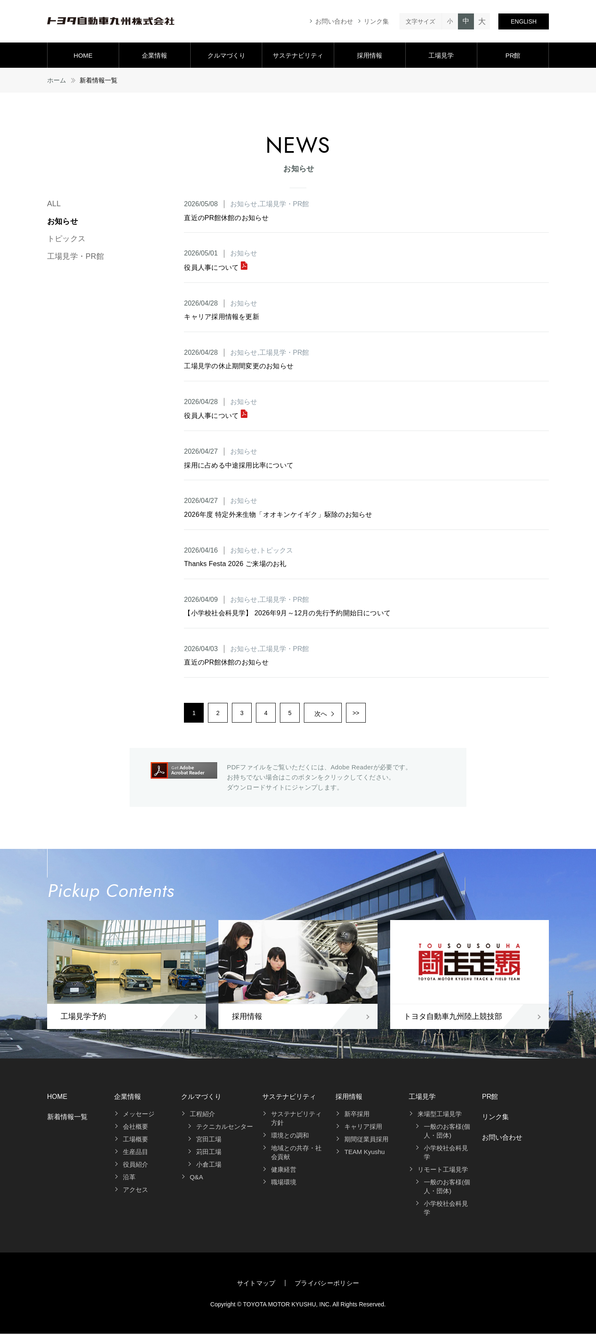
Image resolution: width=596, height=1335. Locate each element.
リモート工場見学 (443, 1170)
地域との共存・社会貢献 (296, 1154)
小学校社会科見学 (446, 1154)
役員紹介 (135, 1165)
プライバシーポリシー (327, 1284)
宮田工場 (208, 1140)
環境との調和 (290, 1136)
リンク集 (376, 21)
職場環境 (283, 1183)
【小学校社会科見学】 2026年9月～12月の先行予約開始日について (287, 613)
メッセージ (138, 1115)
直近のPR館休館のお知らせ (226, 217)
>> (367, 713)
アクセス (135, 1190)
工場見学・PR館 (75, 256)
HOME (83, 55)
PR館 (513, 55)
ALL (54, 203)
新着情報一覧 (67, 1118)
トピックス (66, 238)
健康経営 (283, 1170)
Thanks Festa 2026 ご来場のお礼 (235, 563)
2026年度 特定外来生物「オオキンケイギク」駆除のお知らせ (278, 514)
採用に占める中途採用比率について (238, 465)
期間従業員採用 (366, 1140)
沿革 (129, 1178)
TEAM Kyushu (364, 1153)
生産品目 (135, 1153)
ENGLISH (523, 21)
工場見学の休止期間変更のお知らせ (238, 366)
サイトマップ (256, 1284)
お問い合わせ (334, 21)
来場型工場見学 (440, 1115)
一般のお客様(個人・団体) (447, 1132)
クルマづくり (226, 55)
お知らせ (62, 221)
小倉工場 (208, 1165)
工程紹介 (202, 1115)
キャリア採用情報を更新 (221, 316)
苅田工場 (208, 1153)
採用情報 (369, 55)
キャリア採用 (363, 1127)
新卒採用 (357, 1115)
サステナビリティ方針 (296, 1120)
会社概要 (135, 1127)
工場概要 (135, 1140)
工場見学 (441, 55)
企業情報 (154, 55)
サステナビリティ (298, 55)
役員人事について (215, 267)
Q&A (196, 1178)
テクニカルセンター (224, 1127)
